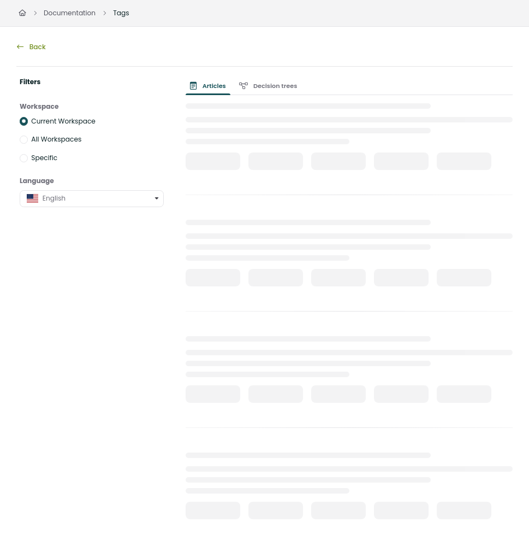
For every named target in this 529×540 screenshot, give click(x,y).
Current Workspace (63, 120)
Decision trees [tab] (268, 85)
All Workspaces (56, 139)
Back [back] (31, 46)
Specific (44, 157)
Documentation (70, 12)
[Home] (22, 13)
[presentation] (210, 86)
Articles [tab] (207, 85)
